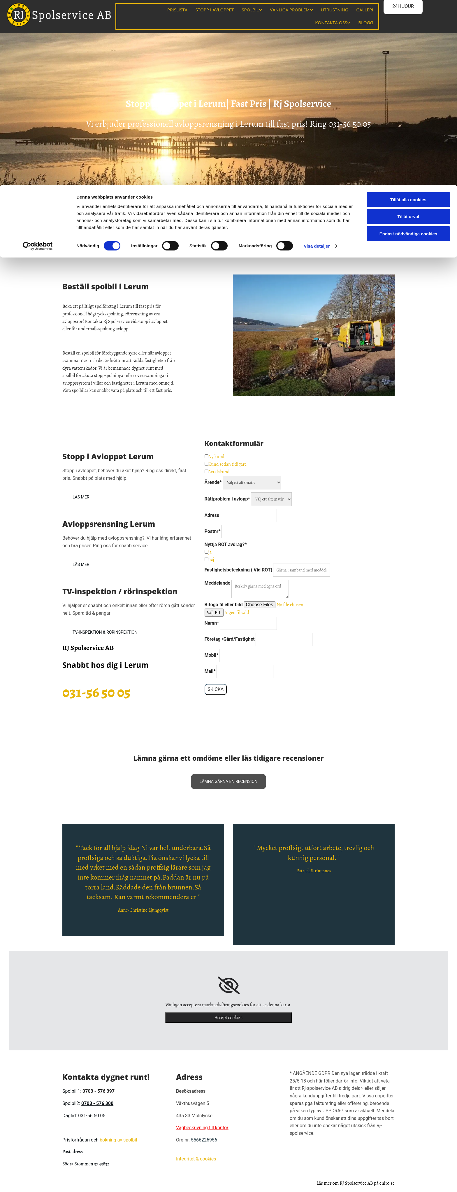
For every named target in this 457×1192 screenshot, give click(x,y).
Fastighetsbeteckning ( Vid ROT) (239, 569)
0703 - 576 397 (98, 1090)
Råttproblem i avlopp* (227, 498)
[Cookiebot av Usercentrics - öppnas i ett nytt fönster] (37, 61)
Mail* (210, 670)
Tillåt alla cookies (408, 14)
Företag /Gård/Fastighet (230, 638)
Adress (212, 514)
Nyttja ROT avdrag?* (226, 543)
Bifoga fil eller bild (224, 604)
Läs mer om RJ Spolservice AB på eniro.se (356, 1182)
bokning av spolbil (118, 1138)
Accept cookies (228, 1016)
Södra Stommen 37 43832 (85, 1163)
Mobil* (212, 654)
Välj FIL (214, 612)
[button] (80, 496)
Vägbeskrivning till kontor (202, 1127)
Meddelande (218, 582)
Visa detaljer (317, 61)
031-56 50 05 (349, 123)
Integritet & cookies (196, 1158)
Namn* (212, 622)
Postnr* (213, 530)
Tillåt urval (408, 31)
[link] (229, 984)
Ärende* (213, 481)
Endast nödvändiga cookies (408, 48)
